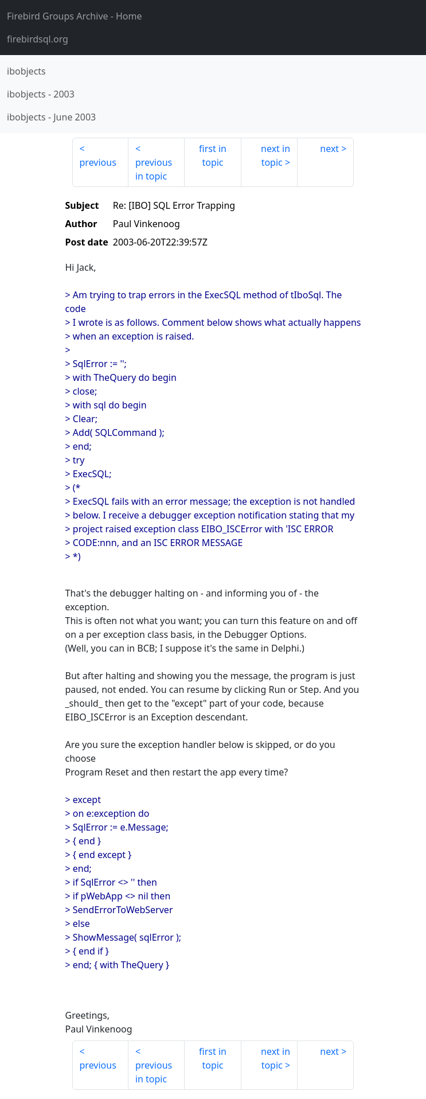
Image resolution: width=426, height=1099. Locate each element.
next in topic (275, 155)
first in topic (212, 155)
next (329, 148)
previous (98, 162)
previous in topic (153, 169)
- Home (74, 16)
